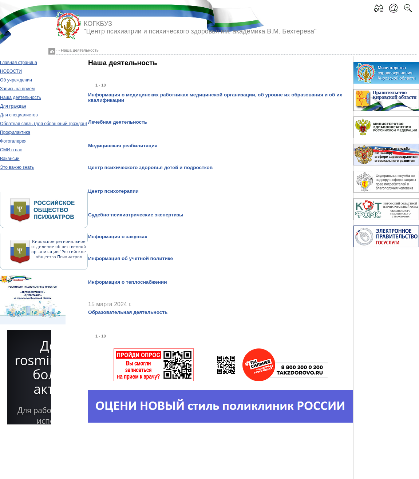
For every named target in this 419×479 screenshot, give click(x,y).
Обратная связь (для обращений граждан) (43, 123)
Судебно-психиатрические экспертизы (135, 214)
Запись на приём (17, 88)
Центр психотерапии (113, 191)
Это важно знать (17, 167)
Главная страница (18, 62)
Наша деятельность (20, 97)
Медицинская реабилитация (122, 145)
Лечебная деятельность (117, 122)
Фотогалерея (13, 141)
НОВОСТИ (11, 71)
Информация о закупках (117, 236)
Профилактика (15, 132)
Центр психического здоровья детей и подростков (150, 167)
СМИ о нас (11, 149)
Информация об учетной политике (130, 258)
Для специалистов (19, 114)
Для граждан (13, 106)
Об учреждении (16, 80)
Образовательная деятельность (127, 312)
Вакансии (10, 158)
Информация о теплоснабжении (127, 282)
